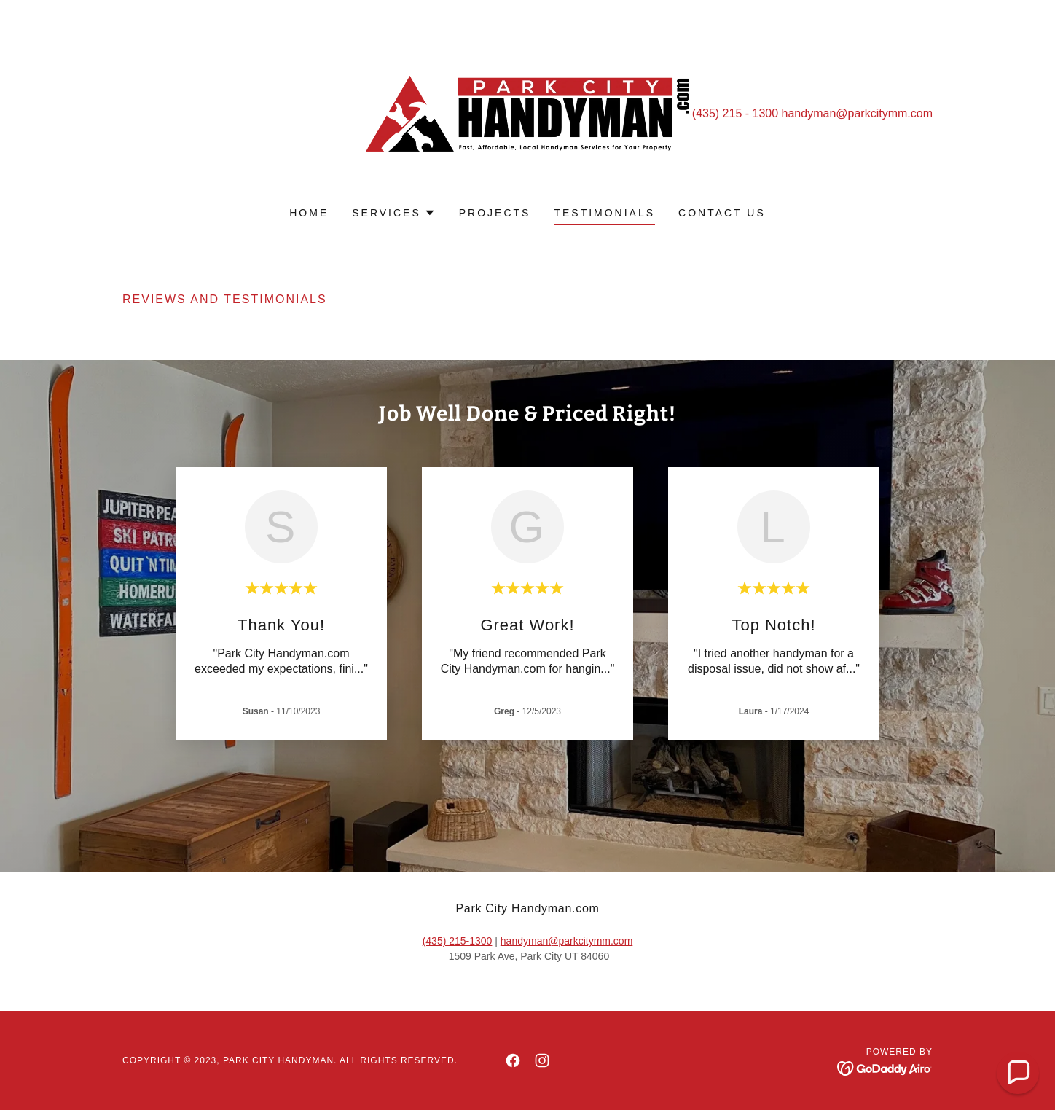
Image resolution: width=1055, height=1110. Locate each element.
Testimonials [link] (604, 213)
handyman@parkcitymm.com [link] (857, 113)
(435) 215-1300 (458, 941)
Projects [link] (495, 213)
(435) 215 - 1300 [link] (735, 113)
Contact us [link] (722, 213)
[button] (394, 213)
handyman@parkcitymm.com (567, 941)
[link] (528, 112)
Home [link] (309, 213)
